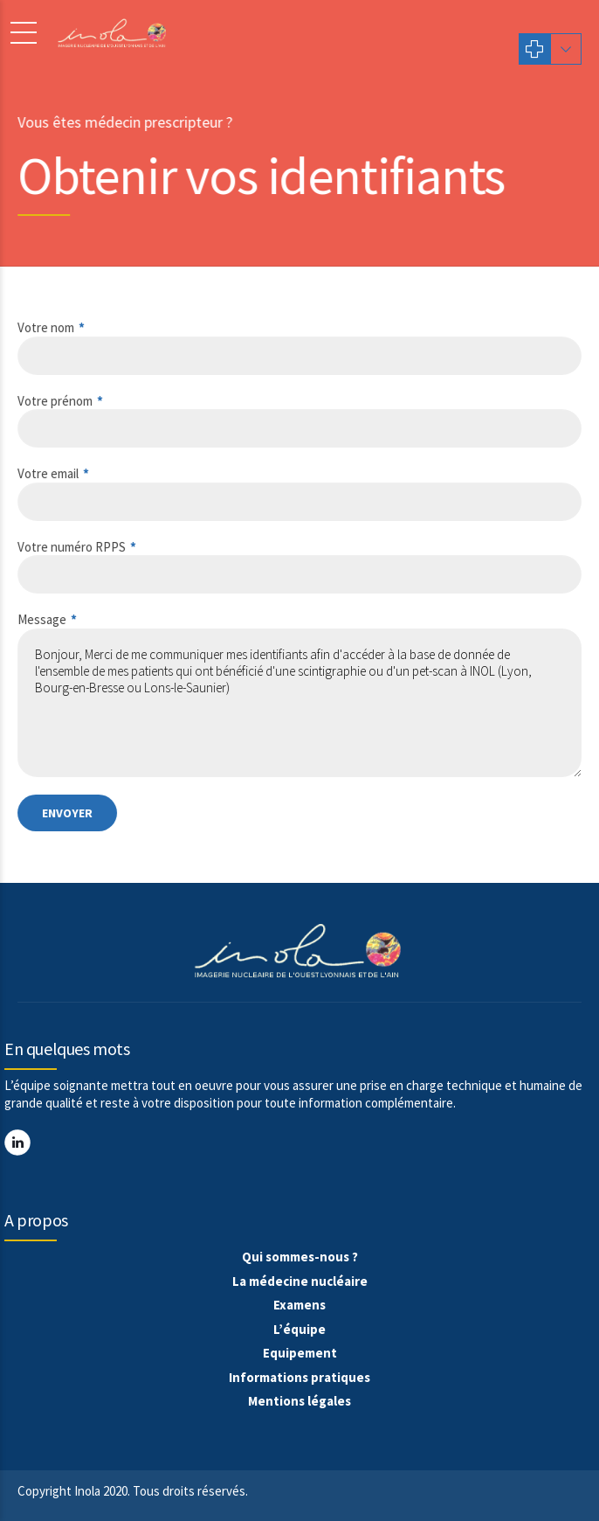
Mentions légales (299, 1401)
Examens (299, 1304)
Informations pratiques (299, 1377)
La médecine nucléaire (300, 1281)
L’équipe (299, 1329)
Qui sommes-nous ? (300, 1256)
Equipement (300, 1352)
